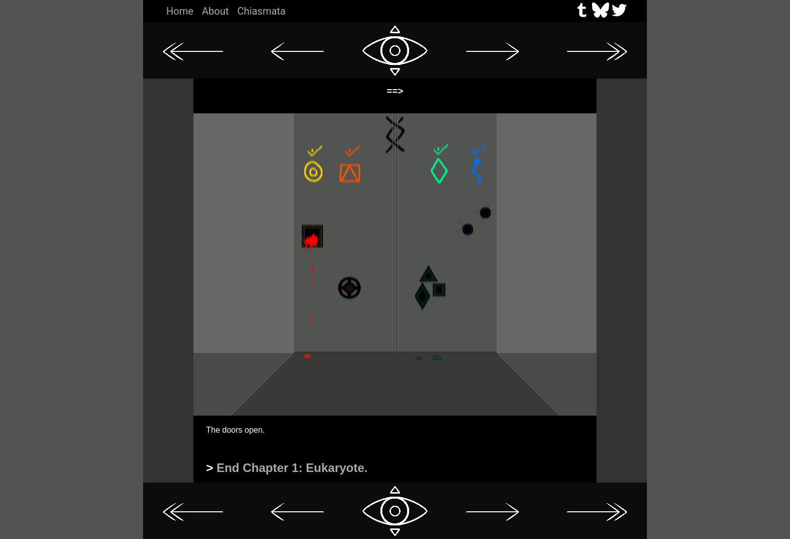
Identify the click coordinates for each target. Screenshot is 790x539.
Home (179, 11)
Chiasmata (261, 11)
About (215, 11)
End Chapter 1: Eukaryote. (292, 468)
